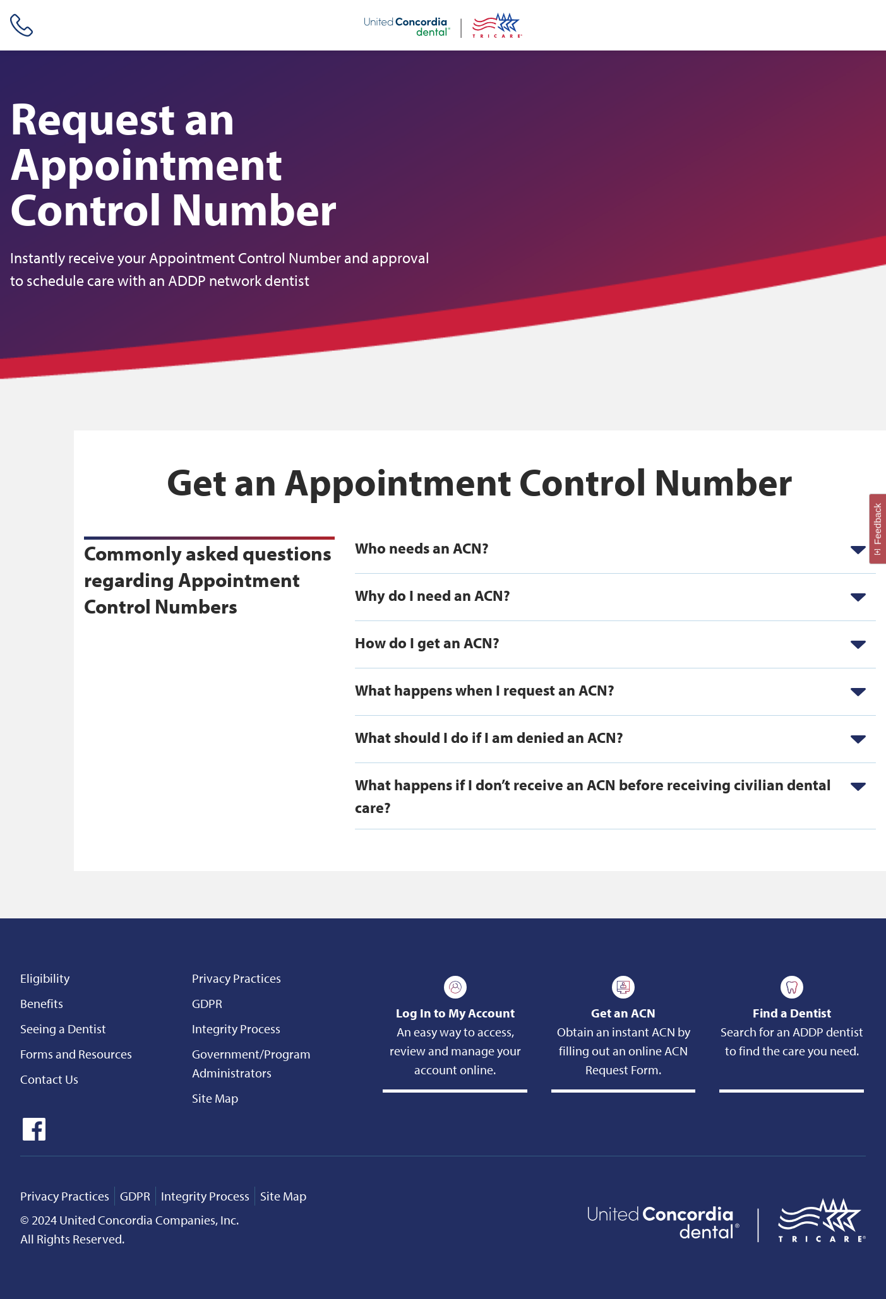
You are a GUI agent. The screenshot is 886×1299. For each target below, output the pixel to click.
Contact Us (49, 1079)
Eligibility (44, 978)
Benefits (41, 1003)
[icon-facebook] (32, 1136)
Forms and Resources (76, 1054)
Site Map (215, 1098)
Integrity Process (236, 1028)
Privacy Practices (236, 978)
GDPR (207, 1003)
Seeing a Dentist (63, 1028)
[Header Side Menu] (867, 25)
